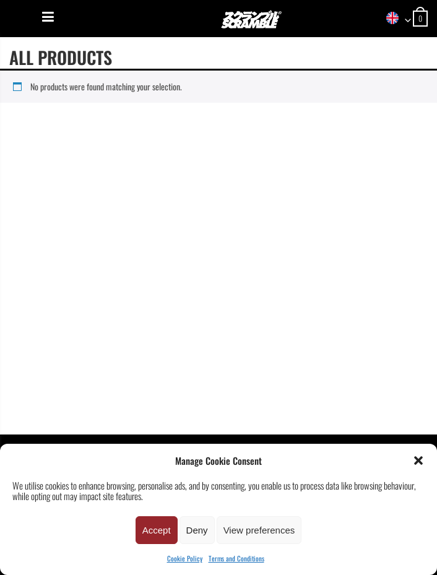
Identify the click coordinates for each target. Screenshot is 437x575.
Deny (197, 530)
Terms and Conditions (236, 558)
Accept (156, 530)
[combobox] (394, 19)
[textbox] (394, 19)
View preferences (259, 530)
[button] (418, 460)
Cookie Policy (184, 558)
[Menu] (48, 16)
